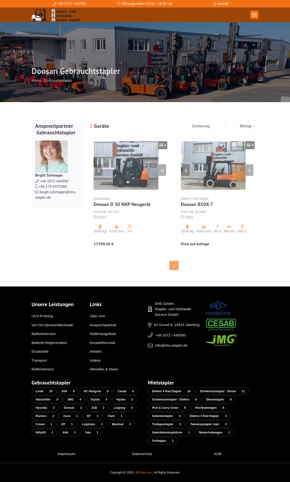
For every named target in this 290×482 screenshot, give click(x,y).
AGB (218, 454)
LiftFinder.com (143, 472)
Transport (39, 360)
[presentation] (99, 179)
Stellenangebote (103, 334)
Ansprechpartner (103, 325)
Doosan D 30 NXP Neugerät (122, 213)
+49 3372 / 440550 (170, 335)
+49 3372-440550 (51, 190)
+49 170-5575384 (51, 195)
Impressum (66, 454)
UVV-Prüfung (42, 316)
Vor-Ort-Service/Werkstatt (52, 325)
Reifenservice (43, 369)
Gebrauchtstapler (58, 89)
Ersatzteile (40, 351)
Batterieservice (44, 334)
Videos (95, 360)
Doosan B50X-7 (197, 213)
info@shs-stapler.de (171, 345)
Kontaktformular (102, 343)
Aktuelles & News (104, 369)
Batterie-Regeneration (49, 343)
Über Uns (97, 316)
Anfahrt (95, 351)
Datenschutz (142, 454)
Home (36, 89)
